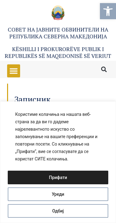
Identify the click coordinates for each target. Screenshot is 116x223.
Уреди (58, 194)
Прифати (58, 177)
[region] (58, 162)
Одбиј (58, 210)
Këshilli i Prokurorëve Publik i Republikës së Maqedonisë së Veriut (58, 53)
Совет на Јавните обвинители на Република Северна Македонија (58, 34)
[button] (108, 11)
